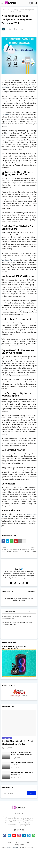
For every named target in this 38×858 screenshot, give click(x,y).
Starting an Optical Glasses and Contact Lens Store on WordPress (21, 753)
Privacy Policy (19, 845)
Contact (17, 842)
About (10, 842)
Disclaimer (26, 842)
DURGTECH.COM (12, 847)
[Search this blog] (14, 793)
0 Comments (31, 612)
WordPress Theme (8, 260)
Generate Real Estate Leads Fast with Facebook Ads (22, 773)
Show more (31, 591)
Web (8, 10)
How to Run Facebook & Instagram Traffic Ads (22, 763)
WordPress (5, 115)
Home (3, 10)
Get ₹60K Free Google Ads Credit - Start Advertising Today (18, 742)
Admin (18, 569)
